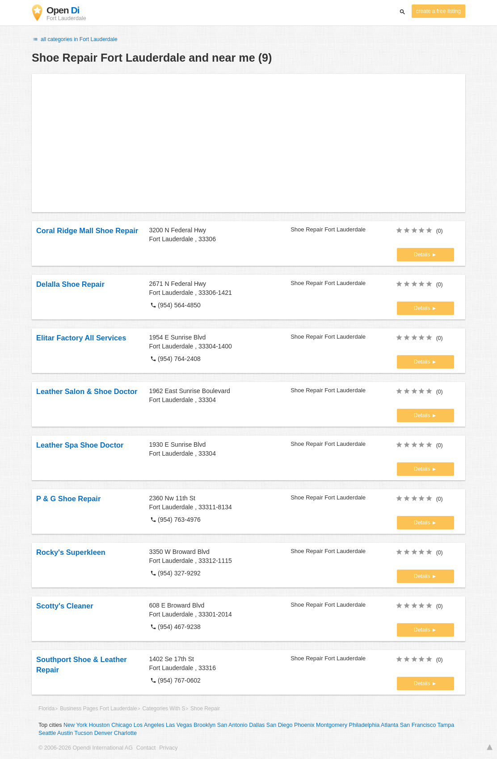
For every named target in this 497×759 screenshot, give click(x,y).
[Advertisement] (248, 142)
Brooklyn (204, 725)
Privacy (168, 748)
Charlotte (125, 733)
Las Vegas (179, 725)
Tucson (83, 733)
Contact (146, 748)
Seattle (47, 733)
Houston (99, 725)
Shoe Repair (205, 708)
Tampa (446, 725)
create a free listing (438, 11)
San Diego (279, 725)
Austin (65, 733)
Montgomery (331, 725)
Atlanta (389, 725)
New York (75, 725)
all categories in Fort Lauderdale (75, 39)
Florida (46, 708)
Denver (103, 733)
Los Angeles (149, 725)
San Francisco (418, 725)
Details (423, 255)
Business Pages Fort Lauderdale (98, 708)
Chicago (121, 725)
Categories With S (163, 708)
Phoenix (304, 725)
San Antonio (232, 725)
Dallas (257, 725)
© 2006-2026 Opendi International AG (85, 748)
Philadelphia (364, 725)
